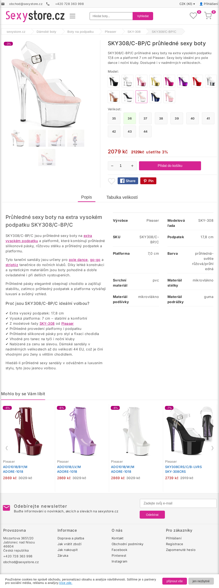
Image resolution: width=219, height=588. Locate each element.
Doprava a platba (71, 538)
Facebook (119, 550)
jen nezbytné (201, 581)
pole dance (78, 259)
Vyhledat (143, 16)
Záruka (63, 556)
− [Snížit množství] (112, 165)
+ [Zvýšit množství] (132, 165)
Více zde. (65, 583)
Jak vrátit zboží (70, 544)
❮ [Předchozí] (7, 447)
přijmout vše (175, 581)
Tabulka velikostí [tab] (122, 197)
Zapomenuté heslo (180, 550)
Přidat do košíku (170, 166)
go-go (95, 259)
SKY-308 (47, 323)
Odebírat (152, 514)
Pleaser (67, 323)
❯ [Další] (212, 447)
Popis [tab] (86, 197)
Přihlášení (211, 4)
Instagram (119, 561)
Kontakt (118, 538)
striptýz (12, 265)
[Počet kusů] (122, 165)
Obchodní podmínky (128, 544)
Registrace (174, 544)
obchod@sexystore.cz (21, 562)
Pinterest (119, 556)
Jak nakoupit (68, 550)
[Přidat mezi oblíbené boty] (111, 181)
